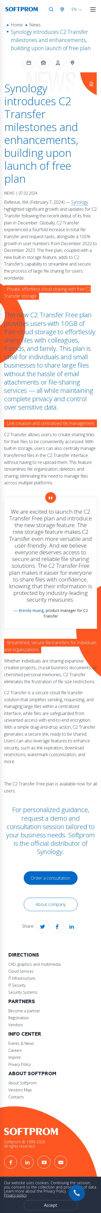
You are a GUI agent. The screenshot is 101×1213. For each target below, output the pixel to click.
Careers (15, 1050)
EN (74, 9)
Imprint (14, 1057)
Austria (63, 9)
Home (17, 25)
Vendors (15, 1024)
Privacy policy (15, 1195)
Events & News (21, 1043)
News (35, 25)
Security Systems (22, 992)
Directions (23, 955)
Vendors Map (20, 1089)
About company (51, 904)
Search (51, 9)
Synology (79, 202)
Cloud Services (21, 971)
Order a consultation (50, 878)
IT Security (17, 985)
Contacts (16, 1096)
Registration (18, 1017)
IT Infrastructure (21, 978)
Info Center (24, 1034)
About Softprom (32, 1074)
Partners (21, 1002)
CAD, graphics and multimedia (34, 964)
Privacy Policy (19, 1064)
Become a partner (24, 1010)
